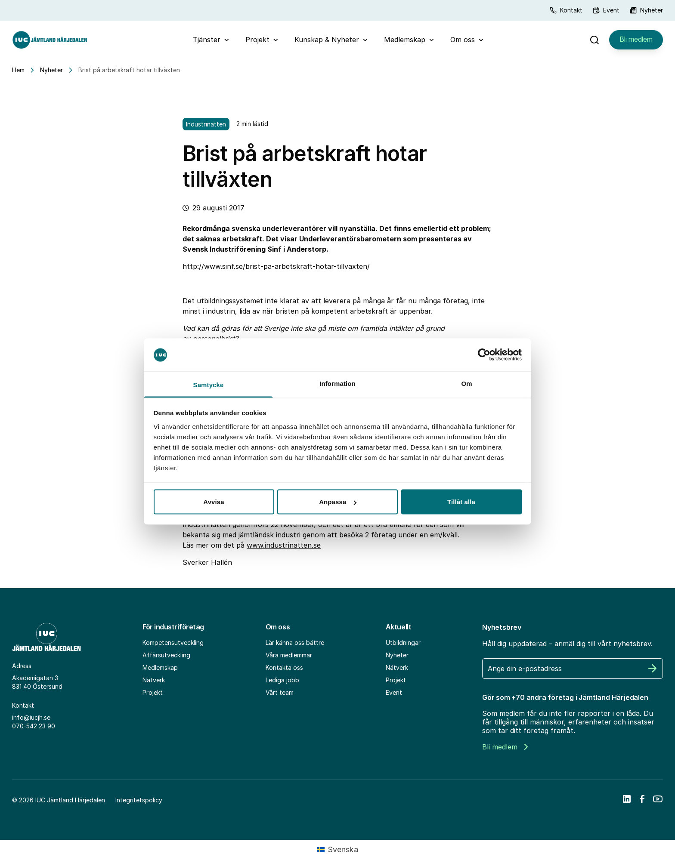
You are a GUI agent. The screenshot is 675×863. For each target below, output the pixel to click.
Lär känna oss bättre (295, 646)
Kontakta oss (284, 671)
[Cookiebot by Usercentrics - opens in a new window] (484, 354)
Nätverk (153, 683)
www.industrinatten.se (284, 548)
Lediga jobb (282, 683)
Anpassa (337, 501)
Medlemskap (403, 41)
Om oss (461, 41)
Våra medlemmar (289, 658)
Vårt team (280, 696)
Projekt (256, 41)
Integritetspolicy (138, 803)
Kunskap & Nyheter (325, 41)
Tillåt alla (461, 501)
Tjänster (205, 41)
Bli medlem (634, 41)
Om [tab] (466, 383)
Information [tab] (337, 383)
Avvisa (213, 501)
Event (606, 10)
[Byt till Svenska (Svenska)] (337, 853)
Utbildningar (403, 646)
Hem (18, 73)
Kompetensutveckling (173, 646)
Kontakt (566, 10)
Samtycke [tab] (208, 384)
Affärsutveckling (166, 658)
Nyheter (646, 10)
